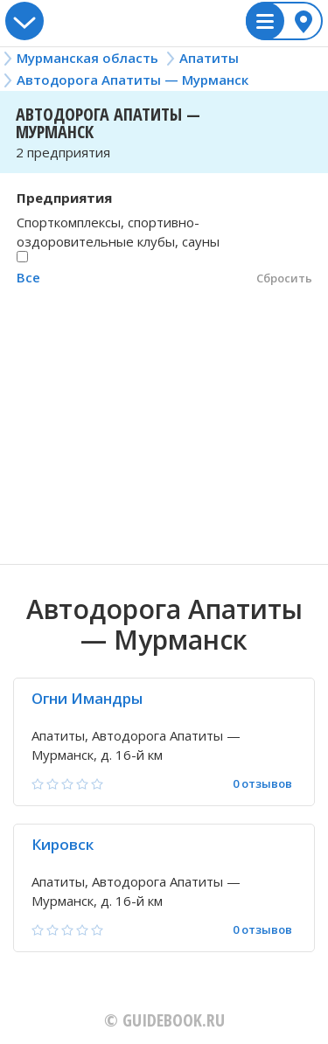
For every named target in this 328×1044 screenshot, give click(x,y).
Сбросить (284, 278)
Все (28, 277)
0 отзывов (262, 783)
